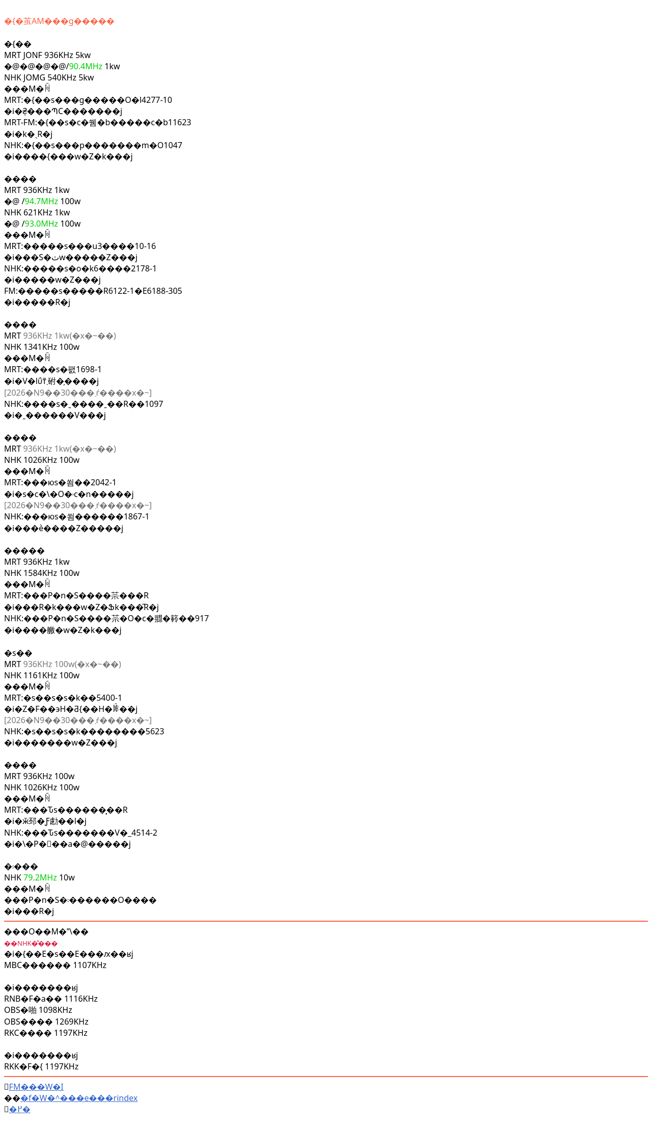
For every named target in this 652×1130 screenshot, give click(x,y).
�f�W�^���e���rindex (79, 1098)
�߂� (20, 1109)
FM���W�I (36, 1086)
